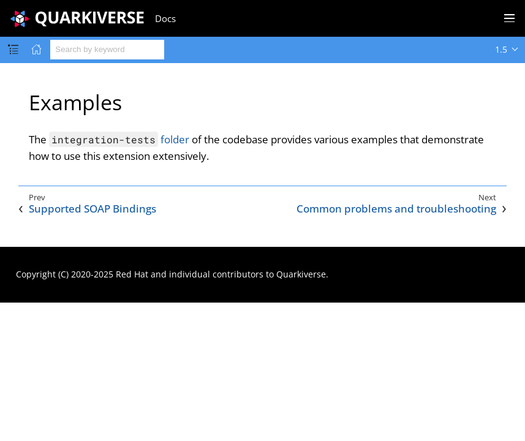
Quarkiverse (301, 274)
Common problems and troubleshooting (396, 209)
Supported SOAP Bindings (92, 209)
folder (119, 139)
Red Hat (132, 274)
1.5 (501, 49)
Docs (165, 18)
